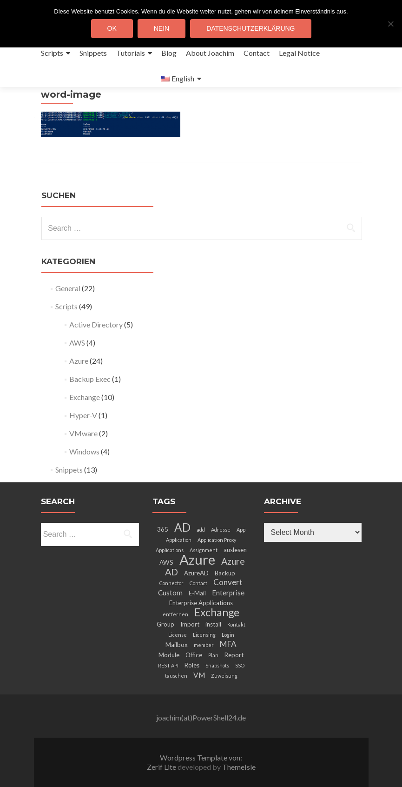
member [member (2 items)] (204, 645)
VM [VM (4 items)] (199, 675)
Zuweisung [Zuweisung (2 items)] (224, 676)
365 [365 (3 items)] (162, 529)
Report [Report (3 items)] (234, 655)
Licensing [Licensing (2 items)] (204, 635)
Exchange (84, 397)
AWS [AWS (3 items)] (166, 562)
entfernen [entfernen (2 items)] (175, 614)
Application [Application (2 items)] (178, 540)
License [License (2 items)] (177, 635)
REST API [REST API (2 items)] (168, 665)
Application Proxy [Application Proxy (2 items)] (217, 540)
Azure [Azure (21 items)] (197, 559)
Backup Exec (90, 378)
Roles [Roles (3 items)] (192, 665)
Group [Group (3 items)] (165, 624)
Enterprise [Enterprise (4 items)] (228, 592)
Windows (84, 451)
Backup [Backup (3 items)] (225, 573)
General (67, 288)
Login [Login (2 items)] (228, 635)
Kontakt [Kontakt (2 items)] (236, 624)
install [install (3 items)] (213, 624)
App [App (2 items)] (241, 530)
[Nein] (390, 23)
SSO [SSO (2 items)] (239, 665)
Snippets (93, 52)
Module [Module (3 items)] (168, 655)
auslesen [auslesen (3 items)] (235, 550)
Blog (169, 52)
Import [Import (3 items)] (189, 624)
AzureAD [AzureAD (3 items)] (196, 573)
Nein (161, 28)
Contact (257, 52)
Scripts (52, 52)
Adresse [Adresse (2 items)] (221, 530)
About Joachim (210, 52)
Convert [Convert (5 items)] (228, 582)
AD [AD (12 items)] (182, 527)
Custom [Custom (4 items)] (170, 592)
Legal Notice (299, 52)
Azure (78, 360)
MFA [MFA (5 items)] (228, 644)
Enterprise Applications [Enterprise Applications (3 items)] (201, 603)
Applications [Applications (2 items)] (170, 550)
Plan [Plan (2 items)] (213, 655)
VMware (83, 433)
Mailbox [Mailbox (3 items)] (176, 644)
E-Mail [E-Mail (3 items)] (197, 593)
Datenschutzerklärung (250, 28)
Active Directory (96, 324)
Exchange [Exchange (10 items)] (216, 612)
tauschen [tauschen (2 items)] (176, 676)
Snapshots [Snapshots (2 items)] (217, 665)
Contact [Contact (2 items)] (198, 583)
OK (112, 28)
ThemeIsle (239, 766)
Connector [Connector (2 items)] (171, 583)
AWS (77, 342)
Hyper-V (83, 415)
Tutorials (130, 52)
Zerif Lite (162, 766)
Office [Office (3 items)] (193, 655)
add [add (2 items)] (201, 530)
